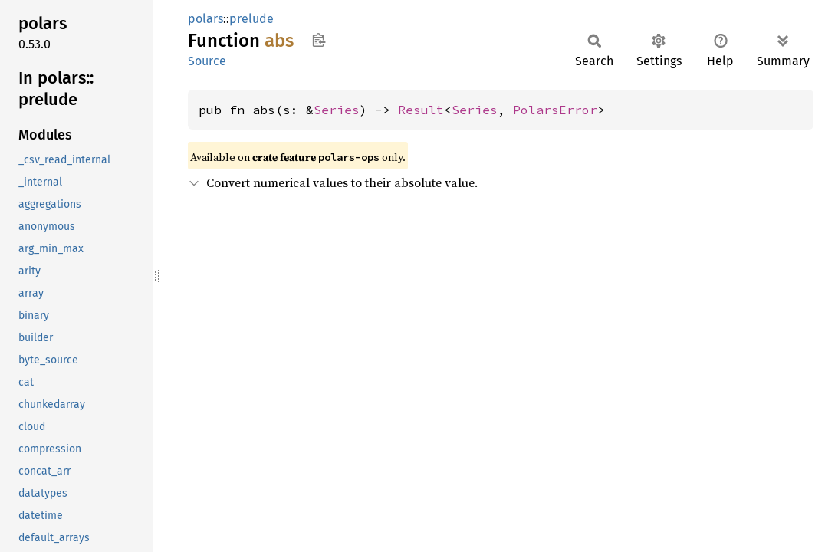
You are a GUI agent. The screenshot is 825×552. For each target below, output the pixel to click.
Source (207, 61)
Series (337, 109)
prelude (251, 19)
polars (205, 19)
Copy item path (318, 40)
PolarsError (555, 109)
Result (421, 109)
